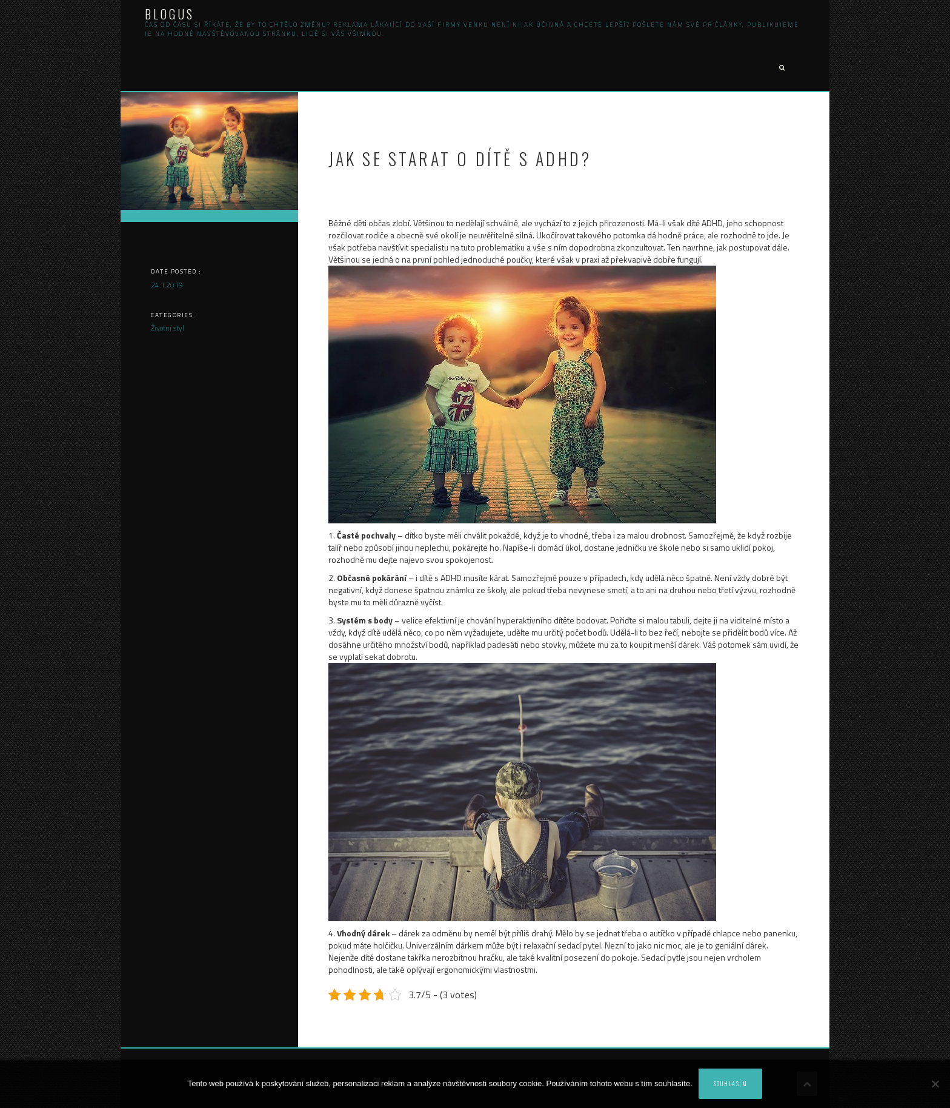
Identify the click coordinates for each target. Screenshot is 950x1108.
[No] (935, 1084)
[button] (781, 68)
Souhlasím (731, 1083)
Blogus (169, 14)
